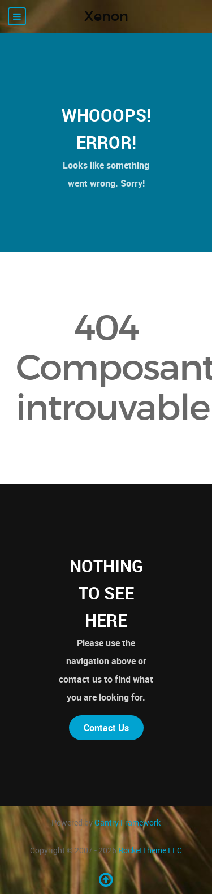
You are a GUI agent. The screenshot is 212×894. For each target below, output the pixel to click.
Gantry (127, 822)
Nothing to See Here (106, 593)
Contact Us (106, 728)
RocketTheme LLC (150, 850)
